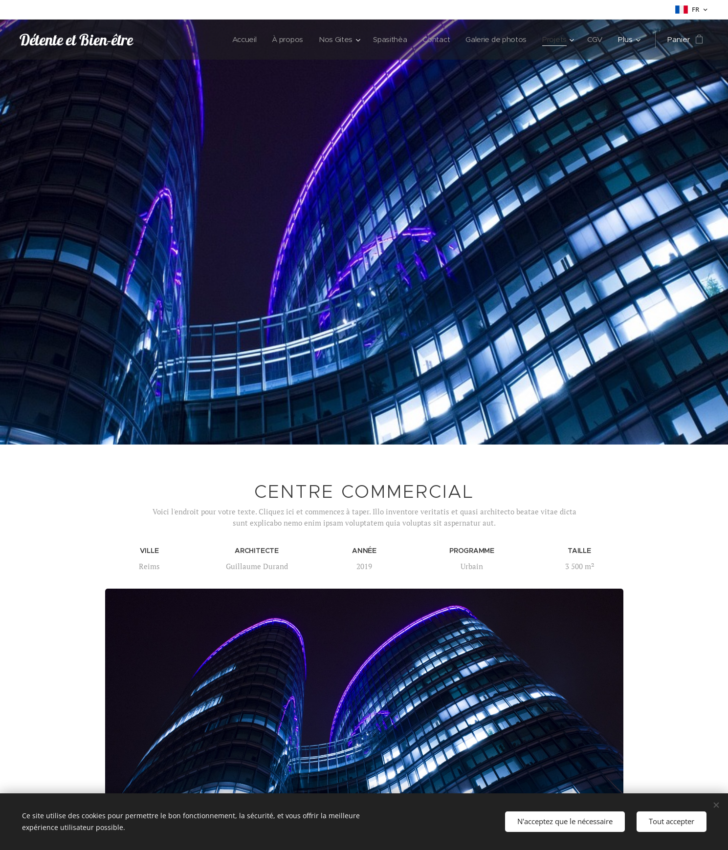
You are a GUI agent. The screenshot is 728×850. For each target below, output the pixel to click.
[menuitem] (237, 39)
